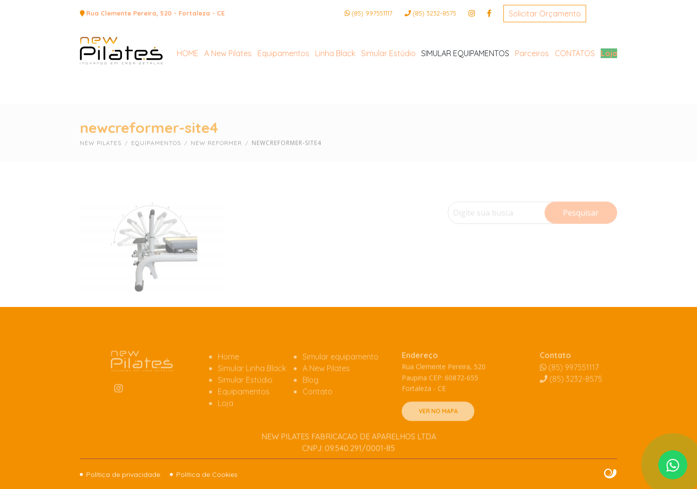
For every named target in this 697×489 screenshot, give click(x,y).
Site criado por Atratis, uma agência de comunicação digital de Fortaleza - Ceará (610, 474)
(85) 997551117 (372, 13)
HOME (187, 89)
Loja (609, 89)
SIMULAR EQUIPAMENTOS (465, 89)
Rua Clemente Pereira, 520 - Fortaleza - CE (155, 13)
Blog (310, 397)
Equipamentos (283, 89)
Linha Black (335, 89)
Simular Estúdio (388, 89)
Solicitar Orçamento (545, 13)
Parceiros (532, 89)
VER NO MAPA (438, 428)
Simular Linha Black (252, 385)
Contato (318, 408)
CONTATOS (575, 89)
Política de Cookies (207, 474)
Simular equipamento (341, 374)
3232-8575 (434, 13)
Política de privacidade (123, 474)
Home (228, 374)
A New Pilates (228, 89)
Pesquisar (581, 229)
